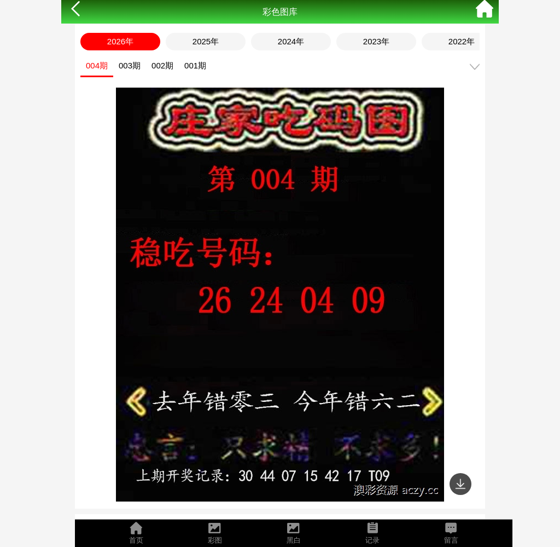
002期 (162, 65)
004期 (97, 65)
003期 (130, 65)
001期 (195, 65)
